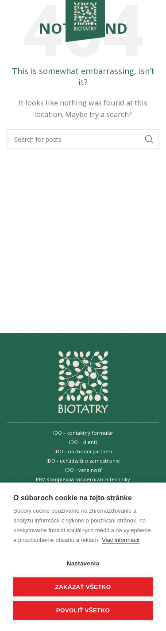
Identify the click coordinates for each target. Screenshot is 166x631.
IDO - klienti (83, 442)
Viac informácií (120, 540)
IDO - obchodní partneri (83, 451)
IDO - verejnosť (83, 470)
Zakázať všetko (83, 587)
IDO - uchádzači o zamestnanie (83, 460)
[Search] (83, 139)
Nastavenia (83, 563)
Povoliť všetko (83, 610)
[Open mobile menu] (21, 14)
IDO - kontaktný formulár (83, 432)
